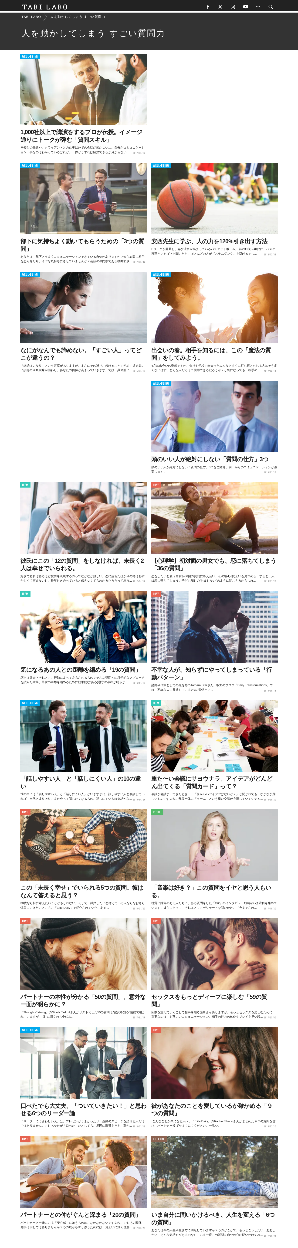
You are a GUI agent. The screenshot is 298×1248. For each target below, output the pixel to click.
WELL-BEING (30, 58)
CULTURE (159, 1140)
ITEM (25, 486)
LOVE (156, 486)
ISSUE (157, 813)
